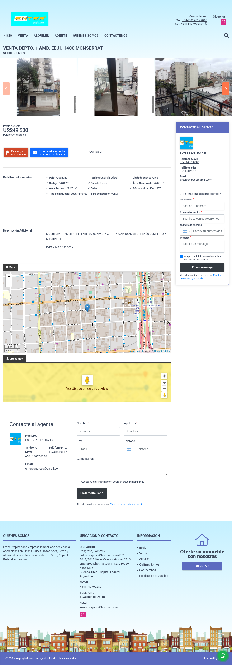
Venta (23, 35)
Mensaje (185, 237)
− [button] (9, 283)
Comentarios (85, 458)
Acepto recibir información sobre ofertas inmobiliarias (112, 481)
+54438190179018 (194, 20)
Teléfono (130, 441)
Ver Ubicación (76, 389)
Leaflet (139, 351)
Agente (61, 35)
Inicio (7, 35)
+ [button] (9, 277)
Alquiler (41, 35)
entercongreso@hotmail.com (99, 607)
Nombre (83, 423)
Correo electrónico (191, 212)
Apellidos (130, 423)
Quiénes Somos (86, 35)
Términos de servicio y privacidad (127, 504)
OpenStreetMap (162, 351)
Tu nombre (187, 199)
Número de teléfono (191, 225)
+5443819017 (58, 452)
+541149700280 (192, 23)
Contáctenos (116, 35)
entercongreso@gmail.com (42, 468)
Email (81, 441)
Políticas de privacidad (153, 575)
